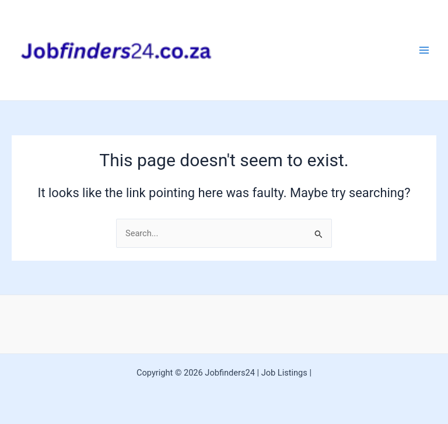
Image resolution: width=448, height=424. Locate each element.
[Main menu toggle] (424, 50)
